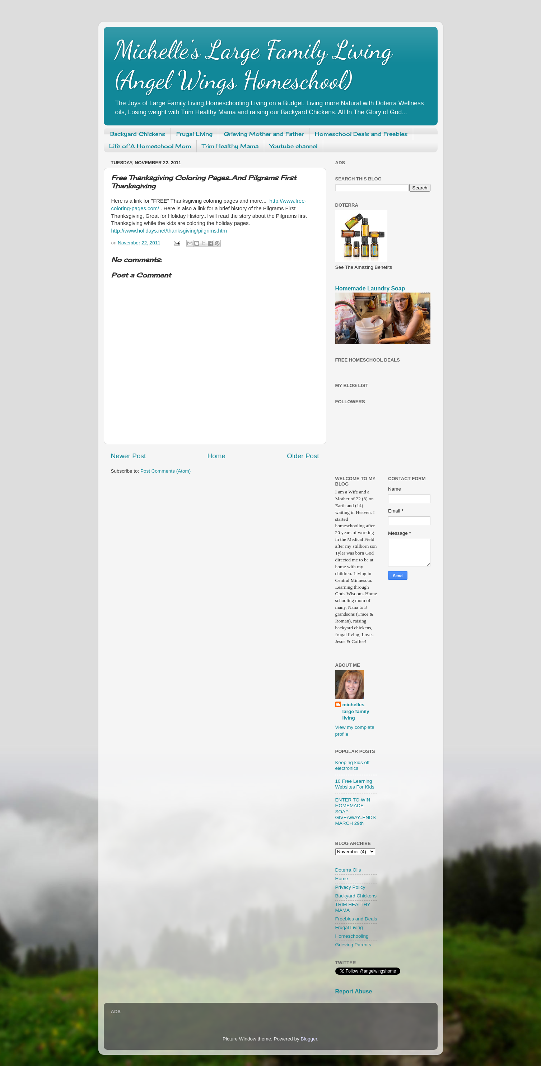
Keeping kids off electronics (352, 765)
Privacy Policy (350, 887)
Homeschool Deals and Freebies (361, 133)
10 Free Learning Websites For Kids (354, 784)
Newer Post (128, 456)
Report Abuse (353, 991)
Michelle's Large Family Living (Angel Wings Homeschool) (253, 65)
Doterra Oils (348, 870)
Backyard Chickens (137, 133)
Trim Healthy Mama (230, 146)
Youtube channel (293, 146)
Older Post (303, 456)
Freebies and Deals (356, 919)
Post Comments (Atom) (165, 471)
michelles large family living (355, 711)
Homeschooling (352, 936)
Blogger (309, 1039)
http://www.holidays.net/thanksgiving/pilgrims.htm (169, 231)
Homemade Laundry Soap (370, 288)
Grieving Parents (353, 944)
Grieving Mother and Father (264, 133)
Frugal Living (194, 133)
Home (216, 456)
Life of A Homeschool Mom (150, 146)
